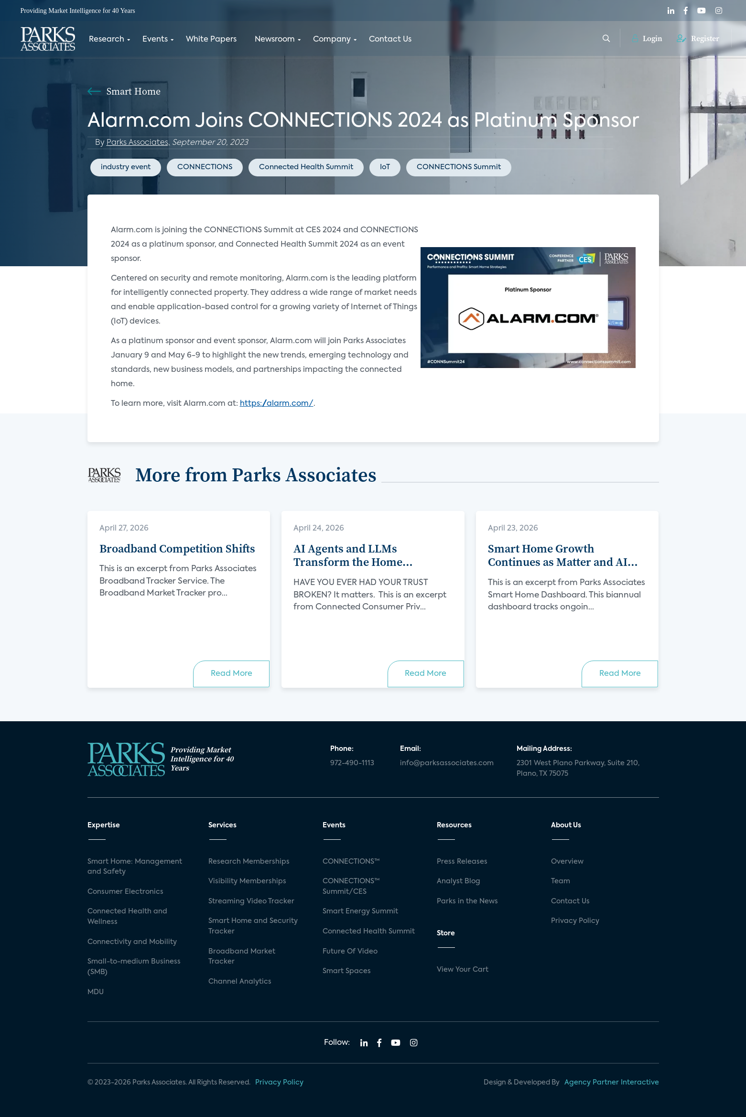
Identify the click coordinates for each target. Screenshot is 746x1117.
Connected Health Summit (306, 167)
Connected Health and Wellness (127, 916)
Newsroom (275, 39)
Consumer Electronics (125, 892)
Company (332, 39)
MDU (95, 992)
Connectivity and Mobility (132, 942)
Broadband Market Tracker (241, 956)
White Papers (211, 39)
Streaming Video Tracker (251, 901)
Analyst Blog (458, 881)
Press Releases (462, 861)
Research (106, 39)
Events (155, 39)
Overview (567, 861)
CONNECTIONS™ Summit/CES (351, 886)
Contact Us (390, 39)
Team (560, 881)
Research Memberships (249, 861)
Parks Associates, (138, 143)
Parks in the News (467, 901)
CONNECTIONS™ (351, 861)
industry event (126, 167)
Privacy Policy (575, 921)
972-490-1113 (352, 763)
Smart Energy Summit (360, 911)
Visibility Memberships (247, 881)
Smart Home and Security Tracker (253, 926)
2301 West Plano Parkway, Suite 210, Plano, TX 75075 (578, 768)
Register (698, 38)
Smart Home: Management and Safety (134, 867)
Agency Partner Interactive (611, 1082)
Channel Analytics (239, 981)
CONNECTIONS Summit (459, 167)
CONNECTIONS (204, 167)
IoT (385, 167)
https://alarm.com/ (277, 404)
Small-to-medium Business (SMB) (134, 967)
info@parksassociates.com (447, 763)
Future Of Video (350, 951)
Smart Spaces (347, 971)
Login (647, 38)
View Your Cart (462, 969)
